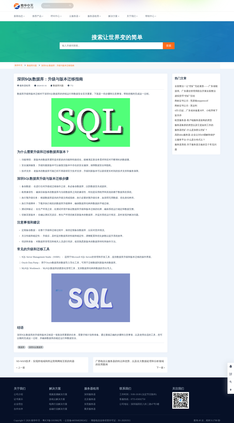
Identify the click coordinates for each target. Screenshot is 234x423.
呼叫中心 (56, 16)
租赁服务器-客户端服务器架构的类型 (193, 120)
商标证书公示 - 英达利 (186, 105)
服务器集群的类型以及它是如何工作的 (194, 125)
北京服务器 (90, 399)
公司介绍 (18, 394)
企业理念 (18, 404)
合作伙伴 (18, 409)
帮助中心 (151, 16)
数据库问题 (32, 65)
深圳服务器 (90, 394)
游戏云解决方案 (57, 399)
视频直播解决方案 (58, 394)
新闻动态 (19, 16)
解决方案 (114, 16)
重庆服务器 (90, 409)
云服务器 (75, 16)
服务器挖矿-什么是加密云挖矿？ (191, 130)
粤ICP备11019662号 (52, 420)
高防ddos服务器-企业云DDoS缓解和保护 (195, 135)
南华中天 (18, 65)
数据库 (21, 347)
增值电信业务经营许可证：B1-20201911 (110, 420)
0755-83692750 (138, 399)
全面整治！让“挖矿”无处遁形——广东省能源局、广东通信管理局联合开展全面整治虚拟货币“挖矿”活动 (196, 91)
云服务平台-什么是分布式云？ (190, 140)
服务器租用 (94, 16)
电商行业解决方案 (58, 404)
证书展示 (18, 399)
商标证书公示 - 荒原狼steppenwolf (191, 101)
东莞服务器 (90, 404)
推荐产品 (38, 16)
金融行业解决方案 (58, 409)
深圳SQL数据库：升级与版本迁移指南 (57, 65)
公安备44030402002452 (76, 420)
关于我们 (132, 16)
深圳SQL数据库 (35, 347)
